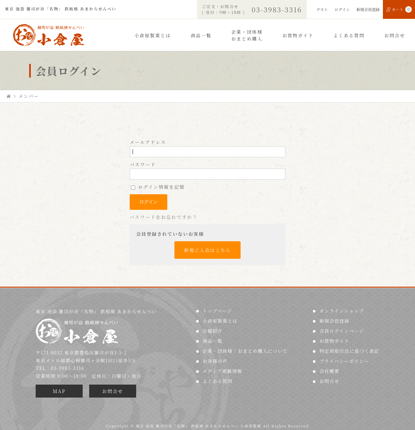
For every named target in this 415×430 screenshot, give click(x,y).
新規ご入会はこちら (207, 250)
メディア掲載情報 (222, 371)
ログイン (342, 9)
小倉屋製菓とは (152, 35)
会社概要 (329, 371)
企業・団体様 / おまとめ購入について (245, 351)
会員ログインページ (341, 331)
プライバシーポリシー (344, 361)
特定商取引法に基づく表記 (349, 351)
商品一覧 (201, 35)
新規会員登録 (368, 9)
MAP (59, 391)
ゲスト (322, 9)
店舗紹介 (213, 331)
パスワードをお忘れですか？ (163, 217)
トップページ (217, 310)
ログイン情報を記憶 (158, 187)
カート (399, 9)
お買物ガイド (298, 35)
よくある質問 (349, 35)
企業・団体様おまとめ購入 (247, 35)
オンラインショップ (341, 310)
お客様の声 (215, 361)
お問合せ (394, 35)
